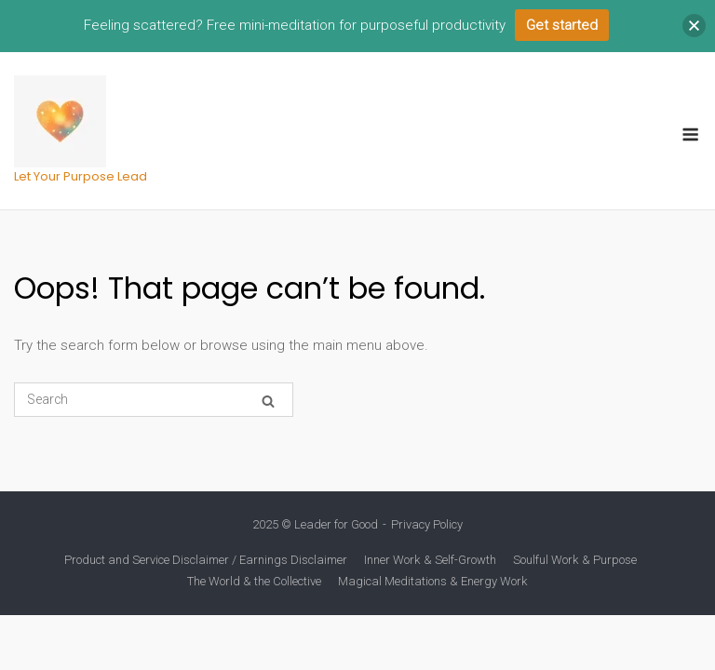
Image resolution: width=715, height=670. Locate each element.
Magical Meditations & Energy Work (433, 581)
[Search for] (153, 399)
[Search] (268, 400)
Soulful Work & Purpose (575, 560)
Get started (562, 25)
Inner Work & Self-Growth (430, 560)
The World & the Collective (254, 581)
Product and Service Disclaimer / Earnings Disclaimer (205, 560)
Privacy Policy (427, 524)
